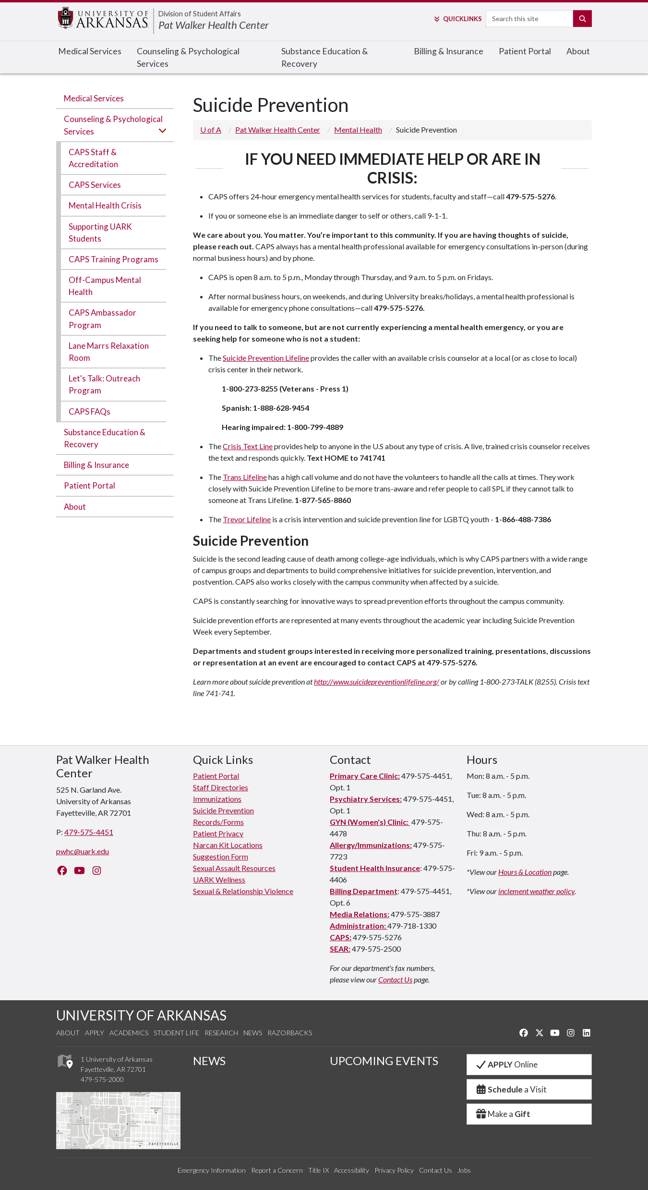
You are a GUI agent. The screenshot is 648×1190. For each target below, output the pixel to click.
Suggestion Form (220, 856)
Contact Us (395, 979)
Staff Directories (220, 787)
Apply (94, 1033)
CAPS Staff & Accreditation (93, 158)
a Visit (511, 1089)
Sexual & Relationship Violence (243, 891)
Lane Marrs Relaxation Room (109, 352)
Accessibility (351, 1170)
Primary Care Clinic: (365, 775)
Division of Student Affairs (199, 14)
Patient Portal (525, 51)
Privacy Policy (394, 1170)
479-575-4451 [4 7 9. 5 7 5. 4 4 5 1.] (88, 831)
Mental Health (358, 129)
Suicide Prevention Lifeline (266, 357)
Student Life (176, 1033)
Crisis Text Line (248, 446)
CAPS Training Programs (113, 259)
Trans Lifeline (245, 476)
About (578, 51)
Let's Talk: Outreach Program (104, 384)
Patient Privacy (218, 833)
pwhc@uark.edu (82, 851)
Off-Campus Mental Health (105, 286)
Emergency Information (212, 1170)
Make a (502, 1114)
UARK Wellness (219, 879)
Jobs (464, 1170)
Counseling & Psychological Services (188, 57)
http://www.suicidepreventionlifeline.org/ (376, 681)
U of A (210, 129)
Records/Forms (218, 821)
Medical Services (89, 51)
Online (506, 1064)
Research (221, 1033)
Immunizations (217, 798)
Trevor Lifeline (247, 519)
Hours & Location (525, 871)
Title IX (318, 1170)
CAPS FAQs (89, 411)
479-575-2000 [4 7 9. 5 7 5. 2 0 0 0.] (102, 1079)
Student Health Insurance (375, 867)
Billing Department (363, 891)
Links (457, 19)
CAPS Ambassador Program (102, 318)
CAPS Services (95, 185)
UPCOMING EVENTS (384, 1060)
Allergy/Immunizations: (371, 844)
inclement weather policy (536, 891)
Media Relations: (359, 914)
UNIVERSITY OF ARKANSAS (141, 1015)
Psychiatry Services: (366, 798)
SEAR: (340, 948)
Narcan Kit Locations (228, 844)
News (252, 1033)
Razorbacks (289, 1033)
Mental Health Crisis (105, 205)
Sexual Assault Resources (234, 867)
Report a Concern (277, 1170)
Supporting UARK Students (100, 232)
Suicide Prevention (223, 810)
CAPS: (340, 937)
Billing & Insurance (448, 51)
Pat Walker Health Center (213, 24)
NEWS (209, 1060)
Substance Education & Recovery (324, 57)
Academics (128, 1033)
